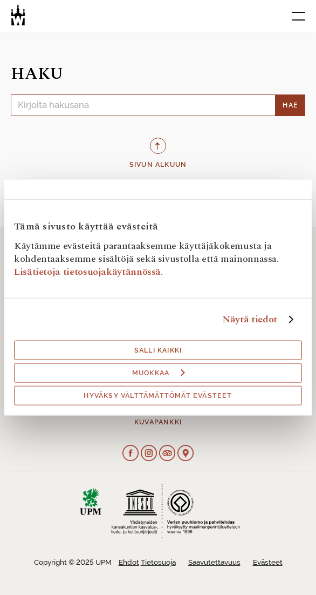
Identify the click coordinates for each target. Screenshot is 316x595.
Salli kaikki (158, 350)
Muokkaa (158, 372)
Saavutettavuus (214, 562)
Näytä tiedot (249, 319)
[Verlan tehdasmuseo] (18, 14)
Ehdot (129, 562)
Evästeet (268, 562)
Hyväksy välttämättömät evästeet (158, 395)
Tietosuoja (158, 562)
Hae (290, 105)
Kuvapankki (158, 422)
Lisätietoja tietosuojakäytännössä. (88, 271)
